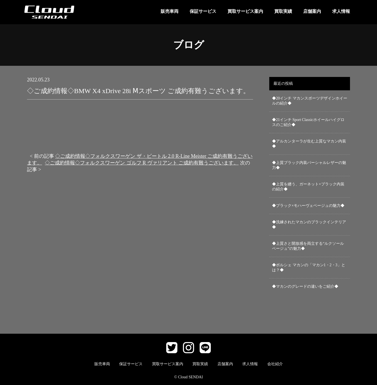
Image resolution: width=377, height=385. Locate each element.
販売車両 (169, 11)
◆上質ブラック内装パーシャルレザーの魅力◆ (309, 165)
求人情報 (341, 11)
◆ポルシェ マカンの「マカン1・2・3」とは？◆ (308, 267)
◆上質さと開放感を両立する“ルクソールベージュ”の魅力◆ (308, 246)
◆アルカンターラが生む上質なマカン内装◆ (309, 143)
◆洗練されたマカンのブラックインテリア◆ (309, 224)
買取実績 (283, 11)
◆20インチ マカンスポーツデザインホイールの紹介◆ (309, 100)
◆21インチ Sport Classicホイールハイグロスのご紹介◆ (308, 122)
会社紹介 (275, 364)
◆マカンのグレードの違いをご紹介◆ (305, 286)
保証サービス (203, 11)
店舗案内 (312, 11)
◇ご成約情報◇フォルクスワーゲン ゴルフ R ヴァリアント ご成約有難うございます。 (142, 163)
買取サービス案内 (245, 11)
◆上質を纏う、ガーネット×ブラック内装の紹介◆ (308, 186)
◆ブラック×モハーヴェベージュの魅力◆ (308, 206)
